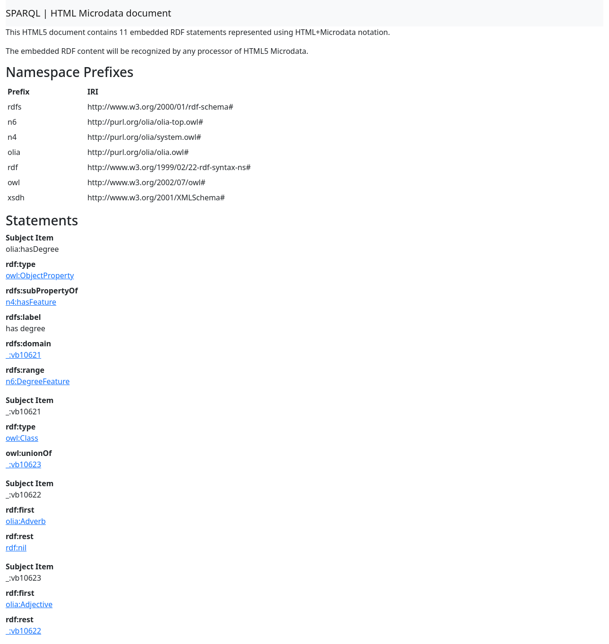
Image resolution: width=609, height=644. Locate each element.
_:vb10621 (23, 355)
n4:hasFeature (31, 302)
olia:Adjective (29, 604)
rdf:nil (16, 547)
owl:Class (22, 438)
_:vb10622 (23, 631)
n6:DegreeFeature (38, 381)
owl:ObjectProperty (40, 275)
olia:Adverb (26, 521)
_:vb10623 (23, 464)
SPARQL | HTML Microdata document (89, 13)
